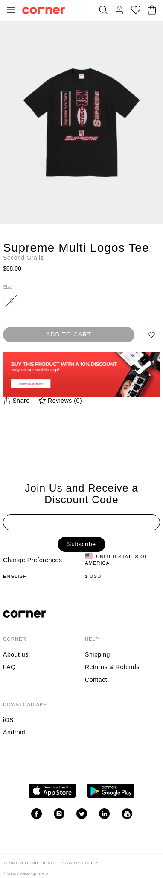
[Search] (103, 11)
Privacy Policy (80, 862)
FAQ (9, 666)
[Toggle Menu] (11, 11)
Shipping (97, 654)
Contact (96, 679)
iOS (8, 719)
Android (14, 732)
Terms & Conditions (28, 862)
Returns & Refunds (112, 666)
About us (16, 654)
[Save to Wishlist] (151, 334)
